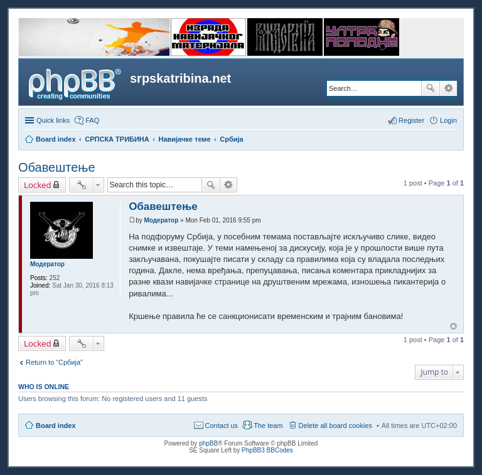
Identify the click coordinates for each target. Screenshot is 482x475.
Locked (37, 185)
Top (453, 326)
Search (430, 88)
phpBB (208, 443)
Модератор (47, 264)
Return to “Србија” (54, 362)
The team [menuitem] (268, 425)
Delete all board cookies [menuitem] (335, 425)
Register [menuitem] (411, 120)
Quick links (53, 120)
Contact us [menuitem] (221, 425)
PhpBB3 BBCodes (267, 450)
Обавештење (56, 167)
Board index (56, 425)
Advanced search (448, 88)
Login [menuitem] (448, 120)
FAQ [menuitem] (92, 120)
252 (55, 277)
